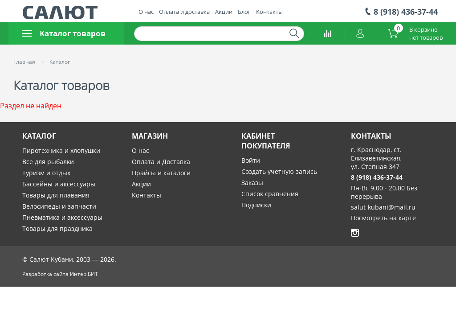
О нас (146, 12)
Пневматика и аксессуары (62, 217)
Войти (250, 160)
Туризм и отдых (46, 173)
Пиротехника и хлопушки (61, 150)
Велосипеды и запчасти (59, 206)
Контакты (269, 12)
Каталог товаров (64, 33)
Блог (244, 12)
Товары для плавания (56, 195)
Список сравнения (269, 193)
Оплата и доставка (184, 12)
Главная (25, 62)
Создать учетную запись (279, 171)
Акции (223, 12)
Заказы (252, 182)
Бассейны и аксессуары (58, 184)
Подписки (256, 205)
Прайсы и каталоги (161, 173)
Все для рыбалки (48, 161)
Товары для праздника (57, 228)
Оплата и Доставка (161, 161)
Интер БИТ (84, 274)
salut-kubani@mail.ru (383, 207)
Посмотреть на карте (383, 218)
